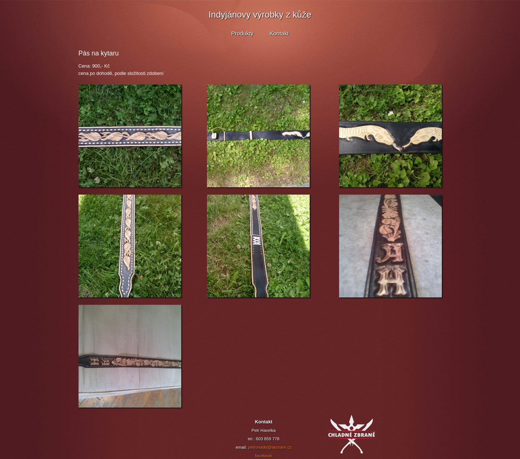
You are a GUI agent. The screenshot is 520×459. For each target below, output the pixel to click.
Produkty (242, 33)
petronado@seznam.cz (270, 447)
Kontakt (279, 33)
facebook (263, 455)
